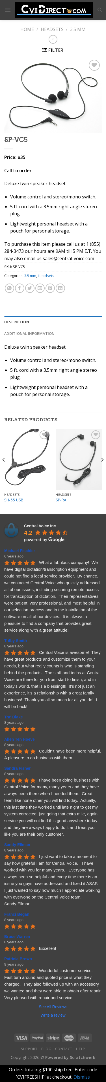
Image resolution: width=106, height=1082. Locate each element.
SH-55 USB (13, 500)
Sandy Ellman (17, 844)
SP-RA (61, 500)
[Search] (100, 10)
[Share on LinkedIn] (60, 288)
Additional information (29, 333)
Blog (46, 1048)
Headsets (52, 29)
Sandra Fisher (17, 768)
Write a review (52, 1015)
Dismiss (81, 1077)
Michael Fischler (19, 550)
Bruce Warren (17, 936)
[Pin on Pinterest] (50, 288)
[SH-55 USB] (27, 459)
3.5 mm (78, 29)
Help (80, 1048)
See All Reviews (53, 1006)
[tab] (53, 322)
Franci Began (16, 914)
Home (27, 29)
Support (29, 1048)
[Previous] (4, 471)
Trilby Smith (15, 640)
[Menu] (7, 10)
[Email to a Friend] (40, 288)
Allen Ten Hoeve (19, 739)
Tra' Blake (13, 717)
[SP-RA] (79, 459)
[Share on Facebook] (19, 288)
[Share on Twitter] (29, 288)
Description (16, 321)
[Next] (102, 471)
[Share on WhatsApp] (9, 288)
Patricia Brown (18, 959)
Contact (63, 1048)
